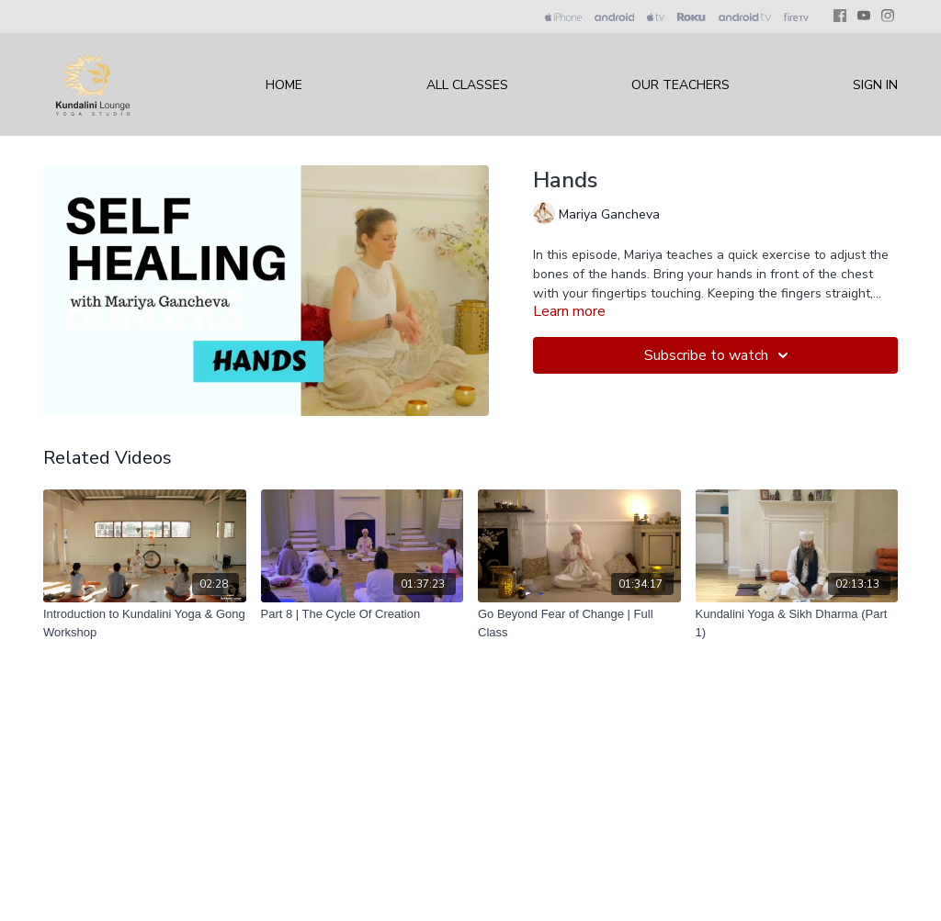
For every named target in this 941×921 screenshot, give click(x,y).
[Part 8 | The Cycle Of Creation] (362, 614)
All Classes (467, 85)
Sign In (875, 85)
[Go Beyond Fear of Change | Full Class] (579, 623)
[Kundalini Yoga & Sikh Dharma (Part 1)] (797, 623)
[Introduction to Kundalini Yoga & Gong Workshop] (144, 623)
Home (284, 85)
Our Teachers (680, 85)
